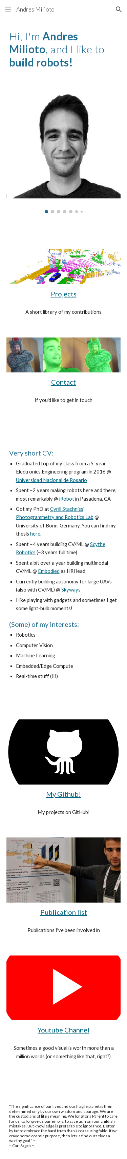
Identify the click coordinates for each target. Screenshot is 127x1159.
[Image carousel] (63, 150)
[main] (63, 49)
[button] (8, 9)
